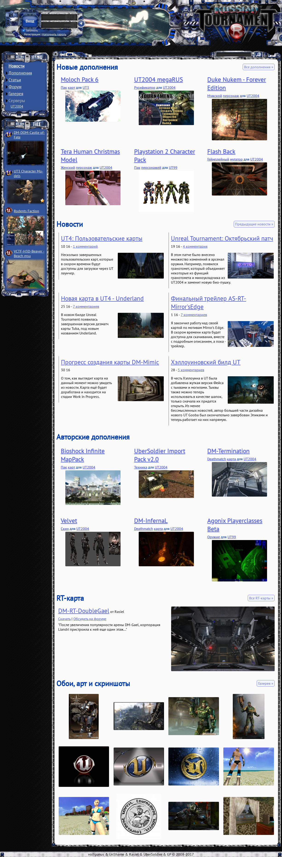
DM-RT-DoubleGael (83, 611)
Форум (15, 86)
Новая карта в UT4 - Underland (102, 298)
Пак (64, 87)
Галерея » (265, 683)
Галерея (16, 93)
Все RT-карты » (261, 598)
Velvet (69, 520)
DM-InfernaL (151, 520)
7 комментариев (86, 306)
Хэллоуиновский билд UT (205, 362)
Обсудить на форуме (89, 618)
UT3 (86, 87)
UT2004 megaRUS (158, 79)
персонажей (151, 167)
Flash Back (221, 151)
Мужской (214, 95)
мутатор (236, 159)
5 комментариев (191, 370)
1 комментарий (85, 246)
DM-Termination (228, 451)
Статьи (15, 80)
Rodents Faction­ (26, 211)
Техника (140, 467)
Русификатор (144, 87)
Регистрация (32, 34)
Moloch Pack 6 (79, 79)
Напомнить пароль (54, 34)
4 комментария (195, 246)
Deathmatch (216, 459)
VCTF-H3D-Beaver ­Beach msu (29, 253)
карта (231, 459)
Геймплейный (218, 159)
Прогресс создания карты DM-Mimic (110, 362)
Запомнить (30, 30)
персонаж (231, 95)
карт (71, 87)
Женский (68, 167)
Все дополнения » (258, 67)
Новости (16, 66)
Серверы (17, 100)
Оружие (213, 537)
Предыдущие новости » (254, 224)
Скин (65, 528)
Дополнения (20, 73)
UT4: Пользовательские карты (101, 238)
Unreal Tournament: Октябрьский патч (222, 238)
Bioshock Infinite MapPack (83, 455)
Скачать (64, 618)
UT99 (173, 167)
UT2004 (17, 106)
